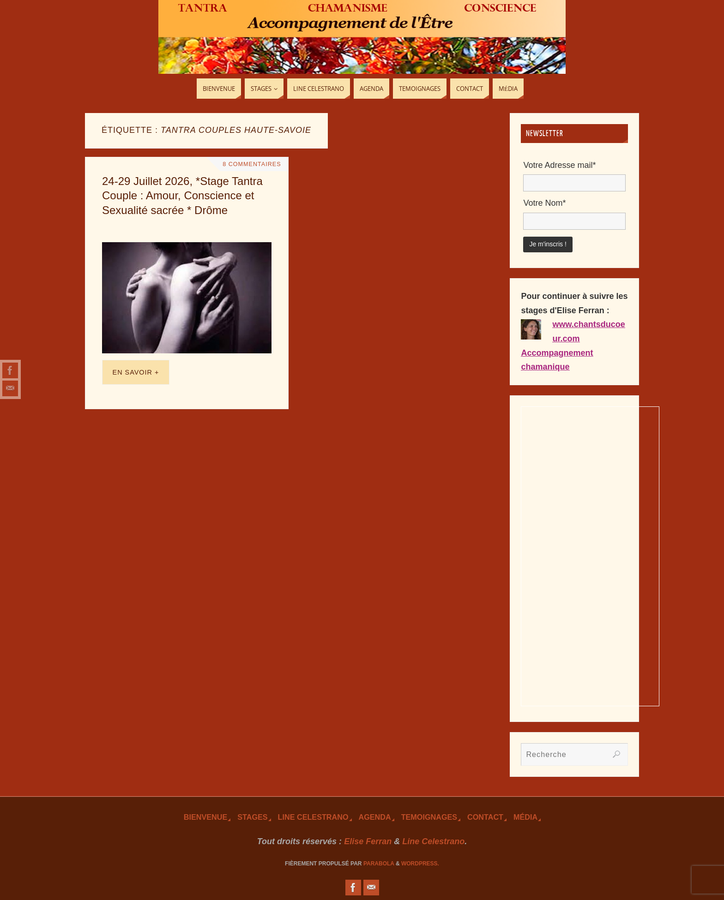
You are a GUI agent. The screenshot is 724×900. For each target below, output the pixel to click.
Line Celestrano (313, 817)
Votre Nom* (544, 203)
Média (525, 817)
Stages (252, 817)
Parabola (378, 863)
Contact (485, 817)
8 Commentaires (252, 164)
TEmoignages (429, 817)
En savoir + (136, 372)
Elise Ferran (368, 841)
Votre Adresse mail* (559, 165)
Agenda (375, 817)
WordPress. (420, 863)
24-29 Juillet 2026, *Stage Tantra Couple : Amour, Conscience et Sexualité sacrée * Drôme (182, 195)
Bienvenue (205, 817)
